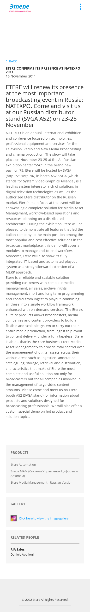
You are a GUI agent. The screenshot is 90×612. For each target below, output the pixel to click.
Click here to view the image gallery (44, 518)
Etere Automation (23, 464)
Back (11, 61)
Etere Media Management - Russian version (41, 482)
